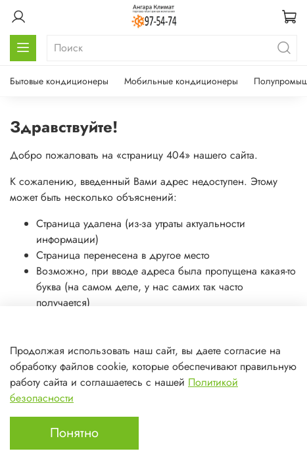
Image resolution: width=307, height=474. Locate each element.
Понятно (74, 432)
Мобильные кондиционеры (181, 81)
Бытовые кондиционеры (59, 81)
